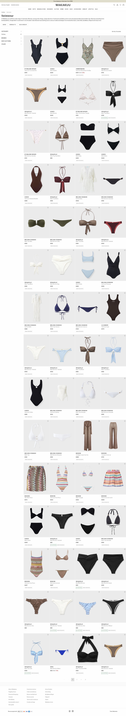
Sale (96, 9)
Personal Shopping (13, 694)
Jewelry (84, 9)
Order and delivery (31, 692)
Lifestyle (91, 9)
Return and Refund (32, 694)
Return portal (30, 697)
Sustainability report (14, 702)
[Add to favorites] (47, 36)
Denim (61, 9)
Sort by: (118, 31)
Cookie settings (31, 702)
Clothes (56, 9)
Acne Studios (48, 689)
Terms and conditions (32, 699)
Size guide (11, 704)
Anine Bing (48, 692)
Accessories (77, 9)
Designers (50, 9)
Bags (71, 9)
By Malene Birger (49, 694)
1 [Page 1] (72, 679)
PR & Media (11, 699)
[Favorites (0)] (120, 5)
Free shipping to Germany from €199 (63, 1)
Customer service (15, 5)
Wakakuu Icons (41, 9)
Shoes (66, 9)
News (29, 9)
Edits (34, 9)
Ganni (46, 699)
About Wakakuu (13, 689)
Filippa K (47, 697)
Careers (11, 697)
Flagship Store (12, 692)
